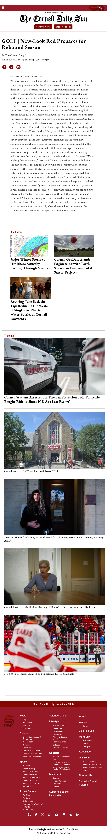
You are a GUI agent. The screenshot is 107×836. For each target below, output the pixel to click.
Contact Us (85, 775)
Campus (26, 725)
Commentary (28, 810)
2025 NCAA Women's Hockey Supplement (62, 768)
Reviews (26, 798)
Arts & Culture (28, 791)
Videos (56, 787)
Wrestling (27, 786)
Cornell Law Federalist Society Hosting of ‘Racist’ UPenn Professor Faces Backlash (49, 607)
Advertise (85, 751)
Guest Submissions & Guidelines (32, 738)
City (24, 719)
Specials (54, 752)
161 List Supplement (61, 757)
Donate (86, 726)
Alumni (83, 722)
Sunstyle (86, 747)
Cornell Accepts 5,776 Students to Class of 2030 (31, 471)
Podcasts (57, 784)
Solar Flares (28, 801)
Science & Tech (58, 715)
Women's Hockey (30, 771)
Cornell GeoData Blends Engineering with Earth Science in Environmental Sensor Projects (73, 265)
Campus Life (58, 731)
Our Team (84, 757)
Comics (56, 778)
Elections (27, 728)
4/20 (55, 760)
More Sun (84, 737)
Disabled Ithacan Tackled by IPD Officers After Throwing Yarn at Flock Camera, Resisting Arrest (54, 539)
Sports (24, 761)
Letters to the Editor (31, 751)
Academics (57, 734)
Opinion (24, 733)
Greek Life (57, 728)
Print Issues (87, 741)
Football (26, 765)
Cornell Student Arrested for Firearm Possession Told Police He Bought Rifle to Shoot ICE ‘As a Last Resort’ (52, 399)
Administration (29, 722)
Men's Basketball (30, 774)
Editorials (27, 748)
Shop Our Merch (43, 26)
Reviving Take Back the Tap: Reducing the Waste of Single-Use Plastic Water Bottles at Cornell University (29, 310)
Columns (26, 745)
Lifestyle (54, 721)
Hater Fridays (28, 807)
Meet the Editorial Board (93, 764)
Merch (85, 744)
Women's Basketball (31, 777)
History (86, 770)
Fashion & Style (59, 742)
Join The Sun (86, 731)
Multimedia (55, 774)
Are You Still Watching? (33, 804)
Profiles (26, 795)
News (23, 715)
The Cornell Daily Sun (17, 55)
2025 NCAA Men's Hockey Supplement (61, 763)
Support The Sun (63, 26)
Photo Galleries (59, 781)
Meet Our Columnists (32, 757)
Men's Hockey (29, 768)
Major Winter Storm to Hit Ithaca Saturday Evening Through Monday (30, 263)
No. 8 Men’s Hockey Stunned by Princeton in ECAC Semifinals (39, 673)
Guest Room (28, 742)
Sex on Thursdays (60, 748)
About (82, 716)
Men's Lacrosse (30, 780)
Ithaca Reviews (59, 725)
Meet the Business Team (93, 767)
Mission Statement (90, 761)
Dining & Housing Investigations (60, 738)
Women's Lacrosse (31, 783)
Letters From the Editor (33, 754)
